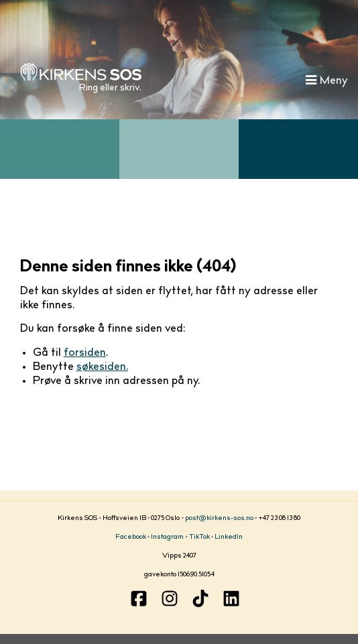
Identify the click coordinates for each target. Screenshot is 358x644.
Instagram (167, 537)
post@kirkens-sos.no (219, 518)
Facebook (130, 537)
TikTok (199, 537)
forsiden (85, 353)
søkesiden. (102, 367)
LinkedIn (229, 537)
